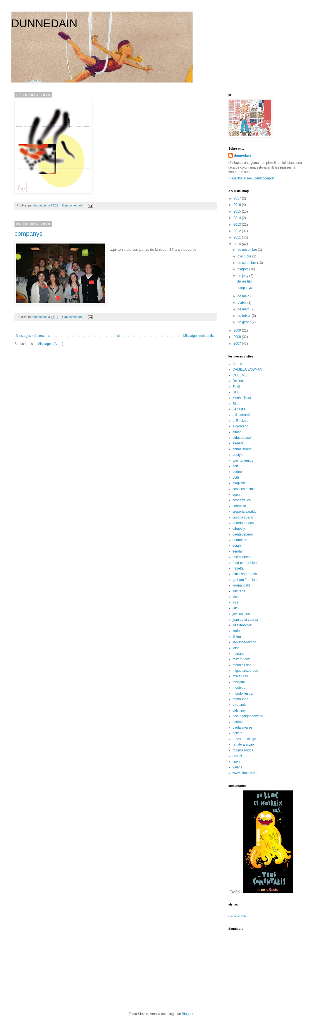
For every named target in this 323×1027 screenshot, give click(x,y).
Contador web (237, 916)
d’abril (242, 303)
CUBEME (240, 375)
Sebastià (239, 409)
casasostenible (244, 489)
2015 (238, 211)
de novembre (248, 250)
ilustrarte (239, 591)
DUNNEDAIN (44, 23)
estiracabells (242, 557)
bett (235, 466)
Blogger (187, 1014)
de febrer (245, 316)
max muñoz (241, 659)
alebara (238, 443)
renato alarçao (243, 744)
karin (236, 631)
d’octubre (245, 256)
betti (236, 478)
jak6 (236, 608)
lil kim (237, 637)
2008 (238, 337)
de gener (245, 322)
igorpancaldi (242, 585)
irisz (235, 602)
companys (28, 233)
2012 (238, 231)
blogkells (239, 483)
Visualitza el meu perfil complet (251, 178)
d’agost (243, 269)
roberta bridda (243, 750)
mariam (238, 654)
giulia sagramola (245, 574)
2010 (238, 244)
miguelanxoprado (245, 671)
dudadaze (240, 540)
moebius (239, 688)
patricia (238, 722)
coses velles (242, 500)
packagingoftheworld (248, 716)
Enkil (236, 387)
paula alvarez (242, 727)
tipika (236, 761)
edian (237, 545)
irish (236, 597)
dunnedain (242, 155)
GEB (236, 392)
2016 (238, 205)
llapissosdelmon (244, 642)
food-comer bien (245, 563)
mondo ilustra (243, 693)
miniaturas (240, 676)
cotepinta (239, 506)
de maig (244, 296)
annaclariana (242, 449)
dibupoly (239, 528)
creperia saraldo (244, 512)
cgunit (237, 495)
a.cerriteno (240, 426)
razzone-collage (244, 739)
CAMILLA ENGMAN (247, 369)
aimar (237, 432)
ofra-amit (239, 705)
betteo (237, 472)
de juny (243, 276)
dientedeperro (243, 534)
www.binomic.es (244, 773)
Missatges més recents (33, 336)
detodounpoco (243, 523)
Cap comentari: (72, 205)
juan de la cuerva (245, 620)
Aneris (237, 364)
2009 (238, 330)
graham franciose (245, 580)
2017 (238, 198)
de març (244, 309)
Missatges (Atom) (50, 344)
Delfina (238, 381)
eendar (238, 551)
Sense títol (245, 281)
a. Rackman (241, 421)
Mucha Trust (242, 398)
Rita (235, 404)
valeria (237, 767)
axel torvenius (243, 461)
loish (236, 648)
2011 (238, 237)
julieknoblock (242, 625)
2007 (238, 343)
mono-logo (240, 699)
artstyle (238, 455)
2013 (238, 225)
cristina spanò (243, 517)
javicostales (241, 614)
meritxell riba (242, 665)
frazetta (238, 568)
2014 (238, 218)
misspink (239, 682)
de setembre (247, 263)
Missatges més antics (199, 336)
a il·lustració (241, 415)
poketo (238, 733)
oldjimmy (239, 710)
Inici (116, 336)
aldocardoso (242, 438)
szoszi (237, 756)
